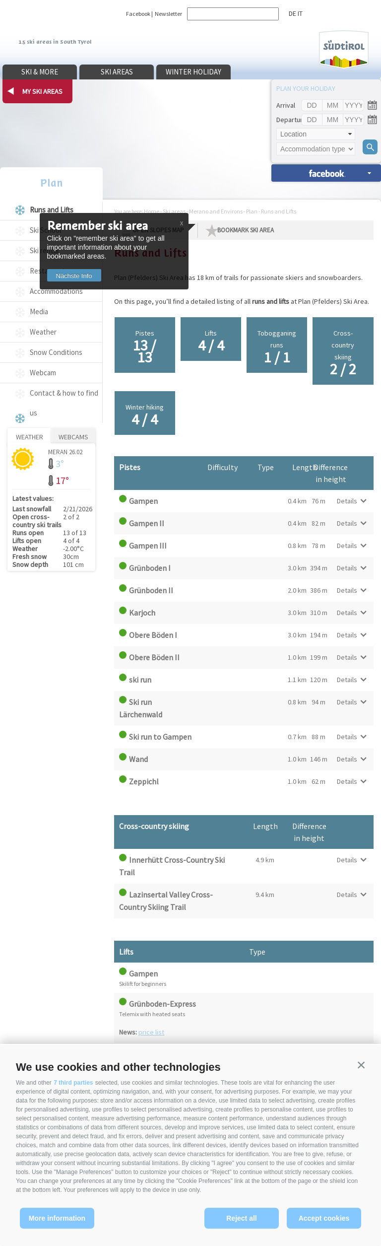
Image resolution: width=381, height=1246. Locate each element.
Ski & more (39, 71)
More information (57, 1218)
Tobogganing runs (277, 347)
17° (62, 480)
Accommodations (56, 291)
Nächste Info (78, 275)
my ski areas (42, 91)
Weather (43, 332)
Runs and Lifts (51, 209)
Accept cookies (324, 1218)
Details (347, 500)
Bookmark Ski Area (245, 230)
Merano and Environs (216, 211)
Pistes (145, 347)
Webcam (43, 372)
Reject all (241, 1218)
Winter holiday (193, 71)
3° (60, 463)
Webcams (73, 436)
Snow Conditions (56, 352)
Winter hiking (145, 415)
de (292, 13)
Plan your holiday (305, 88)
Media (39, 311)
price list (151, 1032)
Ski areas (117, 71)
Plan (51, 183)
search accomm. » (326, 173)
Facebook (138, 13)
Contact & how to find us (64, 402)
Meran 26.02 (65, 451)
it (300, 13)
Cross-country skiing (343, 353)
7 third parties (73, 1082)
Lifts (211, 341)
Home (151, 211)
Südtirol (344, 49)
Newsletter (168, 13)
